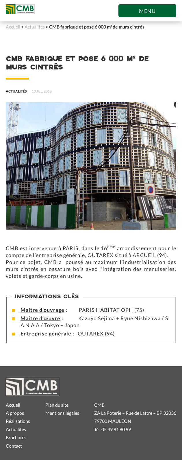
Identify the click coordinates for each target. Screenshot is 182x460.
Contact (14, 445)
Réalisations (18, 421)
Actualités (35, 26)
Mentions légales (62, 413)
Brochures (16, 437)
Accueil (13, 26)
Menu (147, 11)
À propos (15, 413)
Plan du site (56, 405)
